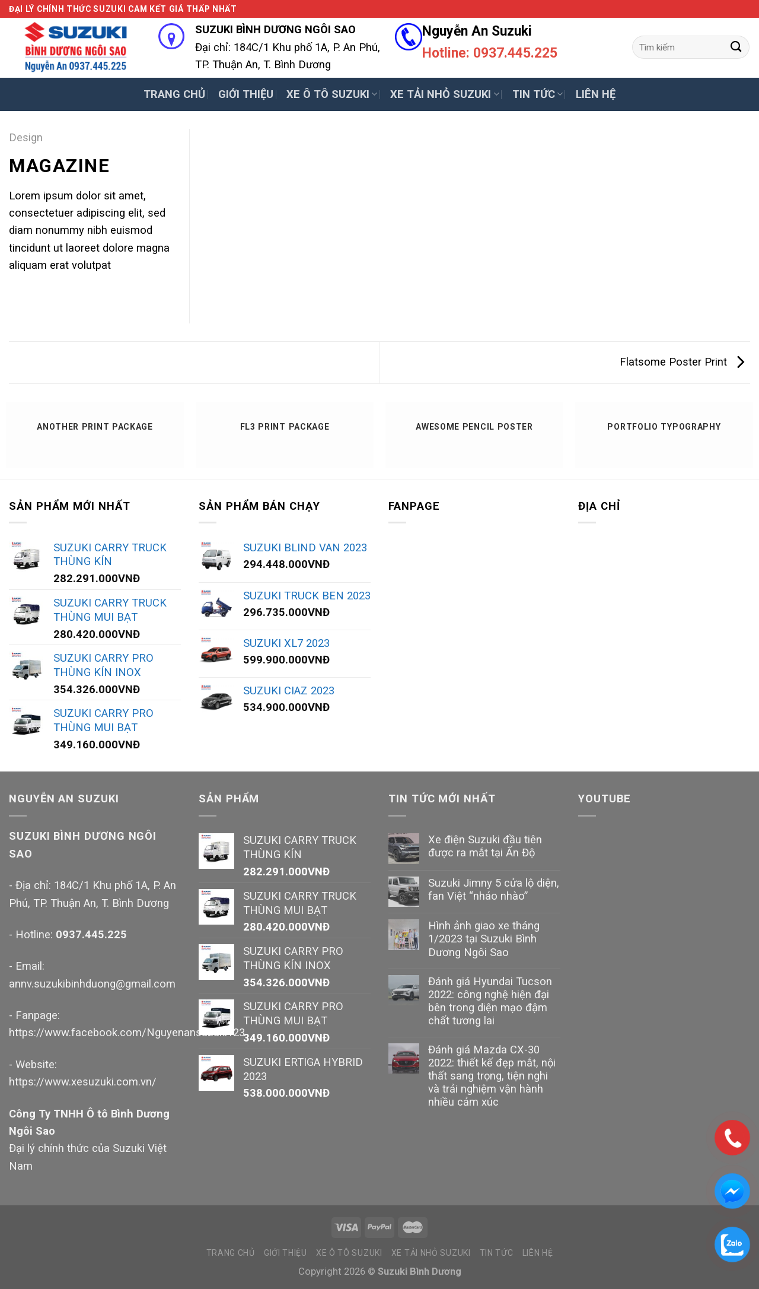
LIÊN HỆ (596, 94)
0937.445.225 (91, 934)
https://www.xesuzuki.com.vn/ (83, 1081)
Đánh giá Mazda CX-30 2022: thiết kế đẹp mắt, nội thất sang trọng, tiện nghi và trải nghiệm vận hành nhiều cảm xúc (492, 1075)
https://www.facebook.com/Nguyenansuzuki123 (127, 1032)
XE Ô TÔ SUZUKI (331, 94)
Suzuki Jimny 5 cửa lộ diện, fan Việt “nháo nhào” (493, 889)
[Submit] (736, 47)
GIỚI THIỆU (245, 94)
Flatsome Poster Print (682, 361)
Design (26, 137)
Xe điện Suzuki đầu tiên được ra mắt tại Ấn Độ (485, 846)
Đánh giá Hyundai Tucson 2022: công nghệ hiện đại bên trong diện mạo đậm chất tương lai (490, 1001)
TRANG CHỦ (174, 94)
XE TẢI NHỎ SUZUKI (444, 94)
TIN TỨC (537, 94)
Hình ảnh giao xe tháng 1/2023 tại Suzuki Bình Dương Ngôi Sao (484, 938)
